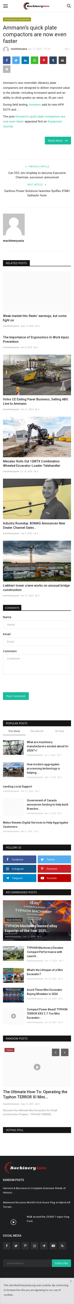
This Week (14, 731)
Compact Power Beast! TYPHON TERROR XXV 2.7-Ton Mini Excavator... (47, 1013)
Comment (10, 651)
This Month (37, 731)
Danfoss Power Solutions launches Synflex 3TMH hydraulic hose (37, 193)
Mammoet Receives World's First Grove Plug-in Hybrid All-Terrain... (37, 1204)
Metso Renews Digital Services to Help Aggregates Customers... (35, 824)
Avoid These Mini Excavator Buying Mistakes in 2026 (44, 992)
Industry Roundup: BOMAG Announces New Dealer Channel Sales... (34, 525)
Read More (58, 140)
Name (7, 617)
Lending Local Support (17, 786)
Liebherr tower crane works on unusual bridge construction (36, 588)
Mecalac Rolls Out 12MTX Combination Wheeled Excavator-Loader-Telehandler (31, 463)
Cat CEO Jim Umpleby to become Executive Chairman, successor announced (37, 175)
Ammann (35, 104)
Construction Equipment (17, 19)
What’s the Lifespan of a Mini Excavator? (45, 972)
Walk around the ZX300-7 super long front (48, 1219)
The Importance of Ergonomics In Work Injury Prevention (36, 339)
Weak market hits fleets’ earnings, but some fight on (35, 318)
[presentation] (27, 683)
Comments (12, 608)
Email (7, 634)
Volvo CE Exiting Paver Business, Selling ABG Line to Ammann (35, 401)
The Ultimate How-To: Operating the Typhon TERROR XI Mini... (35, 1094)
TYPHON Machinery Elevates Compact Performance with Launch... (45, 952)
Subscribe (61, 1263)
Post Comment (15, 696)
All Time (59, 731)
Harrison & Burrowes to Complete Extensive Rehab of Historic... (34, 1190)
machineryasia (15, 50)
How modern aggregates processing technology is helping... (43, 768)
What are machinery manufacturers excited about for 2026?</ (48, 746)
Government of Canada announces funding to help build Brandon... (47, 804)
